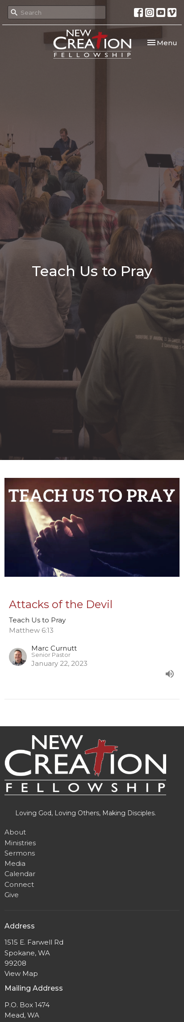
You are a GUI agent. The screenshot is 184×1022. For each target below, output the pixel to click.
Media (14, 863)
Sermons (19, 853)
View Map (21, 973)
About (15, 832)
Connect (19, 884)
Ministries (20, 843)
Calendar (19, 873)
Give (11, 894)
